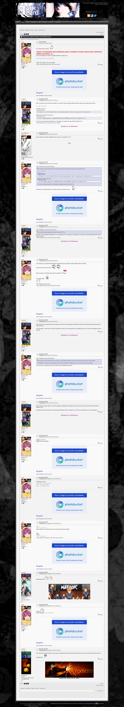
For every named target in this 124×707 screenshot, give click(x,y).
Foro (23, 22)
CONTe (23, 649)
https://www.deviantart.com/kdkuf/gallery (45, 58)
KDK (22, 42)
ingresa (100, 3)
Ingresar (51, 22)
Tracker (44, 22)
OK (96, 703)
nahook (23, 572)
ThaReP (23, 99)
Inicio (18, 22)
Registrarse (58, 22)
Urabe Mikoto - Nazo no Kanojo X (43, 483)
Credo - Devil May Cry (41, 536)
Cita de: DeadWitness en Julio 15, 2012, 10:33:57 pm (46, 229)
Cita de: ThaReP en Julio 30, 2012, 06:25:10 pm (45, 358)
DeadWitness (25, 133)
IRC (39, 22)
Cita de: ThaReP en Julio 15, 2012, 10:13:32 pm (45, 166)
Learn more (101, 703)
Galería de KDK (42, 41)
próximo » (102, 32)
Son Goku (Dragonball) (41, 106)
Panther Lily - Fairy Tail (41, 527)
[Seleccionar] (42, 110)
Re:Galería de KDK (43, 98)
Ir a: (94, 690)
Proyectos (33, 22)
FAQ (27, 22)
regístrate (105, 3)
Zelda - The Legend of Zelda (42, 484)
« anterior (98, 32)
